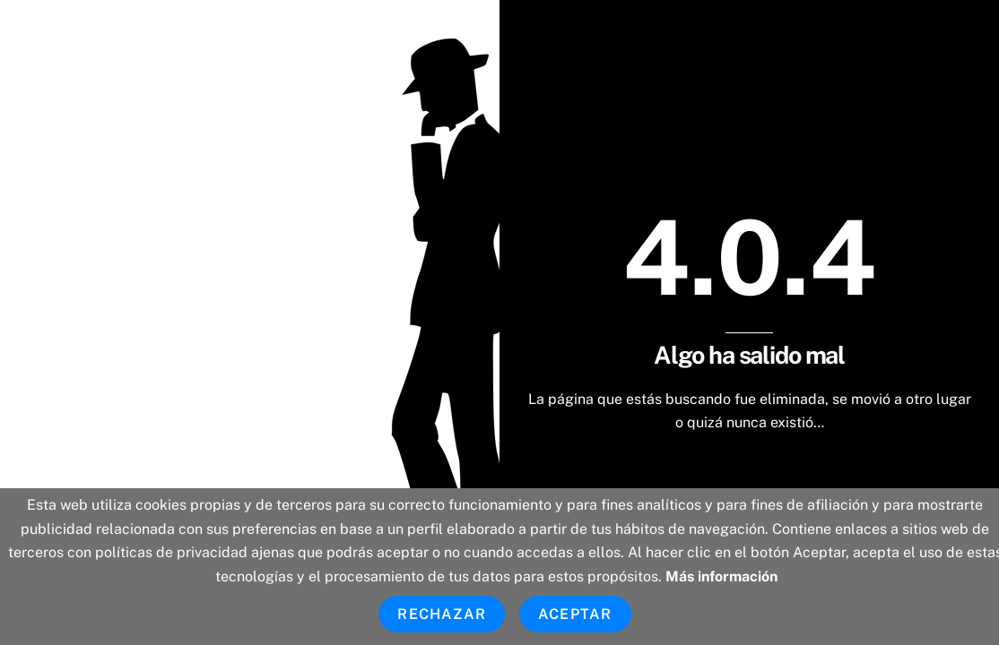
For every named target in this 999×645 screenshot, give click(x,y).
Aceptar (575, 614)
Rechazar (441, 614)
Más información (721, 576)
